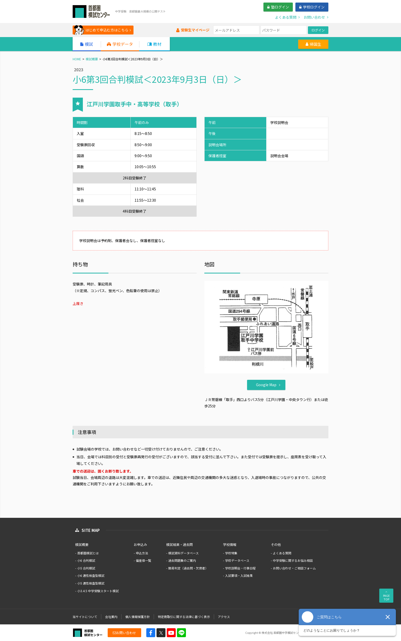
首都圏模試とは (88, 553)
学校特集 (231, 553)
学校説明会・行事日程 (240, 568)
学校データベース (237, 560)
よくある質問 (282, 553)
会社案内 (111, 616)
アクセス (224, 616)
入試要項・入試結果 (239, 575)
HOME (77, 59)
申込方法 (142, 553)
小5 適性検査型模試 (90, 583)
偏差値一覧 (143, 560)
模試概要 (92, 59)
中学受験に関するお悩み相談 (293, 560)
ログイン (318, 30)
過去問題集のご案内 (182, 560)
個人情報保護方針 (137, 616)
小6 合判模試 (86, 560)
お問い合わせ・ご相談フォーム (294, 568)
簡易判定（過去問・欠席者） (188, 568)
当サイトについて (85, 616)
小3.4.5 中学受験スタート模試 (98, 591)
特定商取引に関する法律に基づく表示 (184, 616)
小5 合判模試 (86, 568)
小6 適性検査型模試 (90, 575)
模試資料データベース (183, 553)
